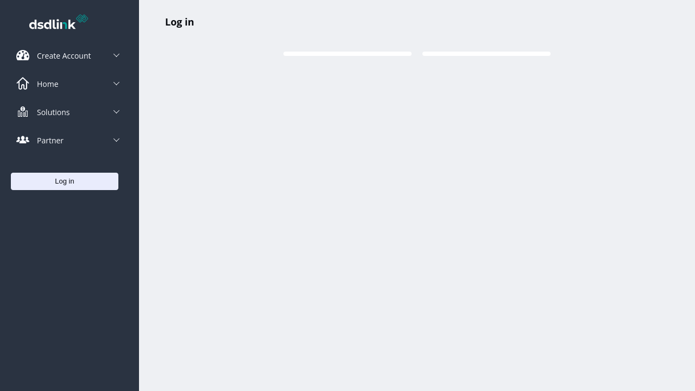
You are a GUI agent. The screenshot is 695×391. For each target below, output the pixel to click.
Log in (179, 21)
